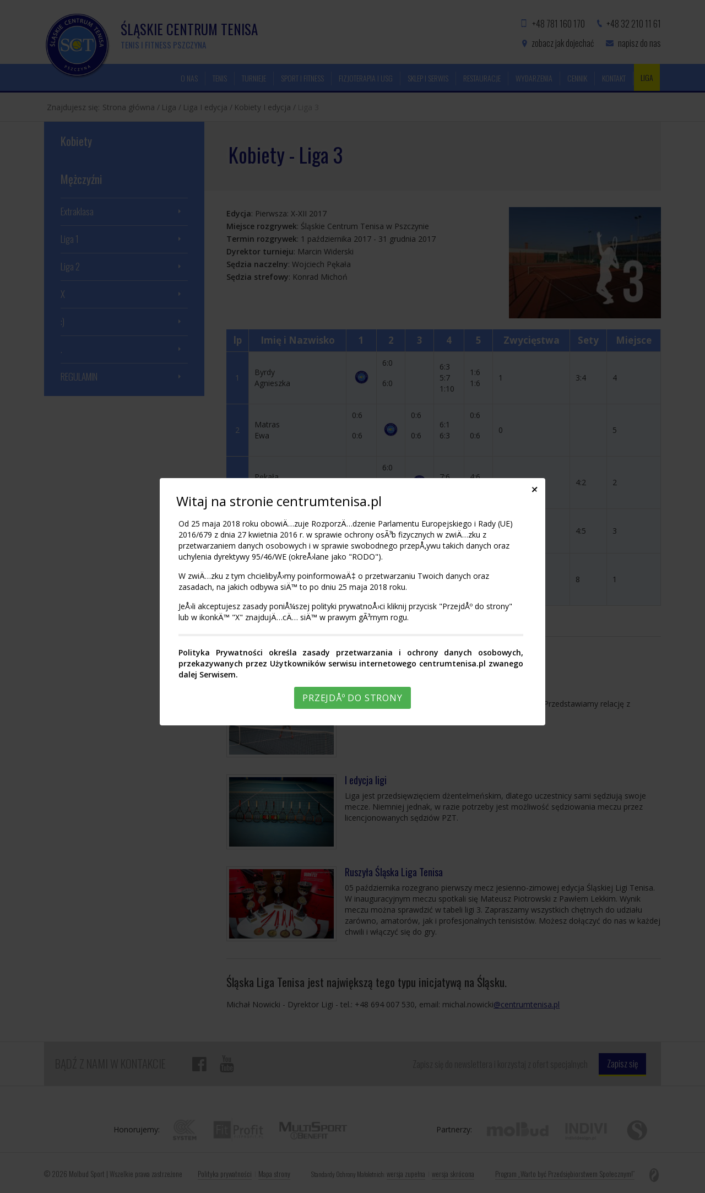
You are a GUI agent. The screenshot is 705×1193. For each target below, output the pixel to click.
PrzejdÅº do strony (352, 698)
